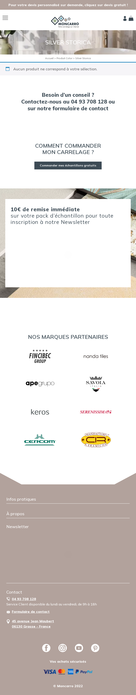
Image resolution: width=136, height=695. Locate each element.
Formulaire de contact (31, 611)
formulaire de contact (80, 108)
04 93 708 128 (24, 599)
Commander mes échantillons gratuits (68, 165)
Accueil (49, 58)
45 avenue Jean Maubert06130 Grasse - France (33, 623)
